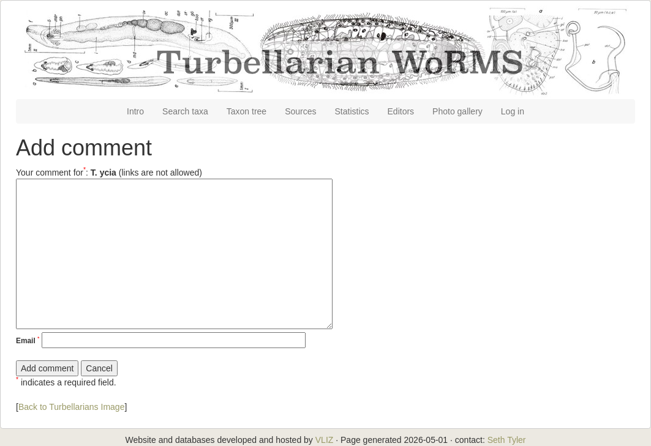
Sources (300, 111)
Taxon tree (246, 111)
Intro (135, 111)
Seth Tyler (506, 440)
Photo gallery (457, 111)
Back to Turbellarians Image (71, 407)
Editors (401, 111)
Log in (512, 111)
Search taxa (185, 111)
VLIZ (324, 440)
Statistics (352, 111)
